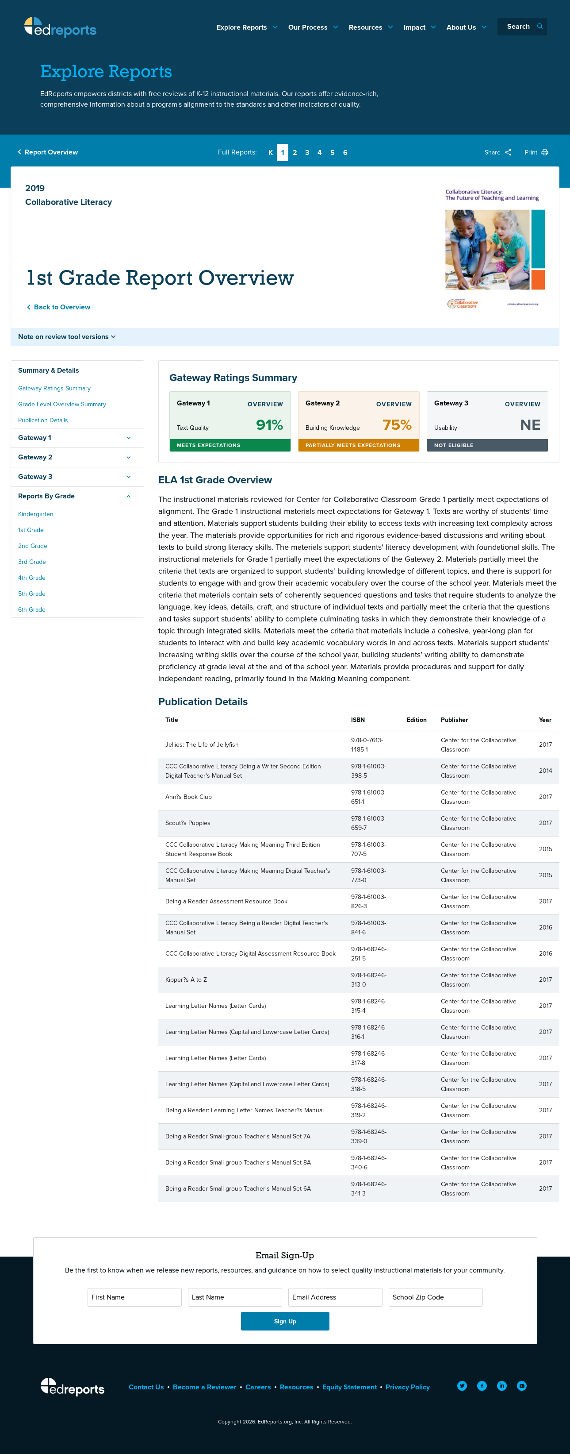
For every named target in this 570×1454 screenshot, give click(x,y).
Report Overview (51, 152)
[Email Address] (335, 1297)
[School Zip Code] (436, 1297)
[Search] (522, 26)
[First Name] (135, 1297)
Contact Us (146, 1387)
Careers (258, 1387)
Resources (366, 27)
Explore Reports (243, 27)
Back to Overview (62, 307)
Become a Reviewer (205, 1387)
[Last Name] (235, 1297)
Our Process (308, 27)
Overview (265, 404)
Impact (415, 27)
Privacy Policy (408, 1387)
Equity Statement (349, 1387)
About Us (462, 27)
